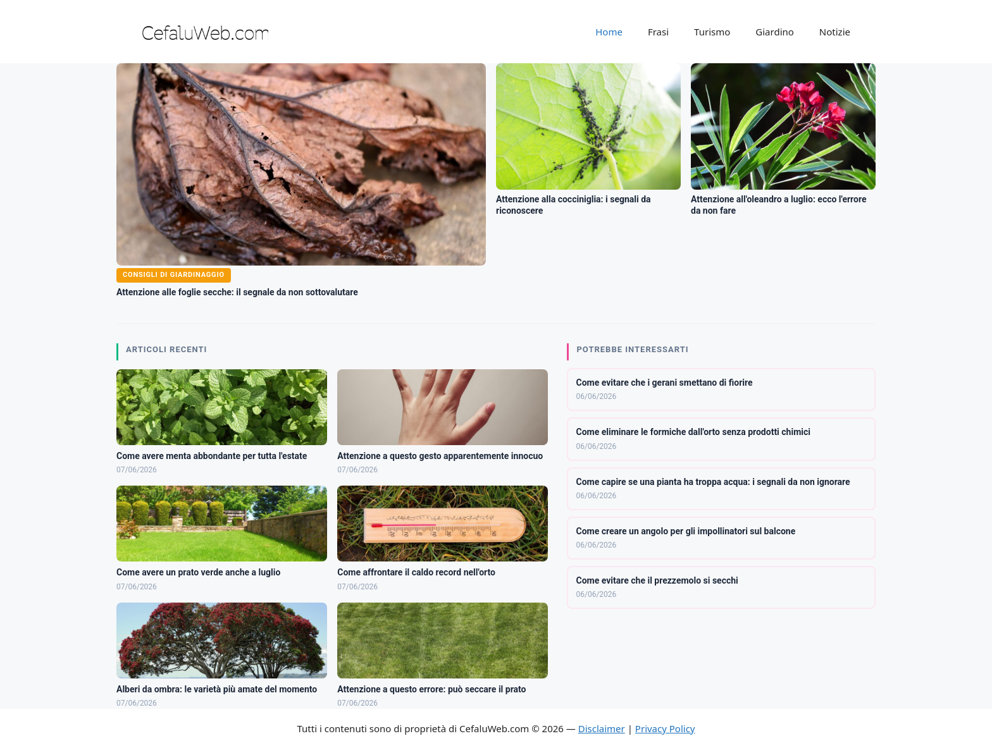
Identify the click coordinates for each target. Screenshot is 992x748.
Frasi (658, 31)
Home (609, 31)
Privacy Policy (665, 728)
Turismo (712, 31)
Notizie (834, 31)
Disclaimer (601, 728)
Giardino (774, 31)
